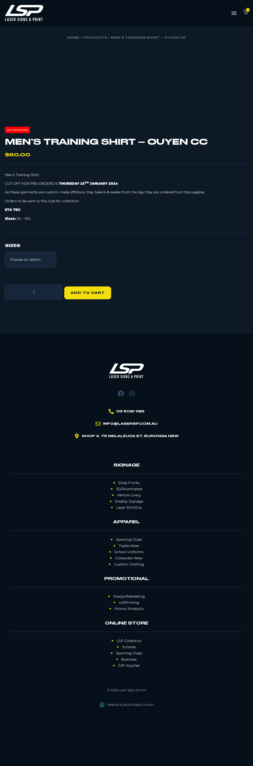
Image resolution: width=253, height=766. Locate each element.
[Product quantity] (33, 341)
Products (95, 38)
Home (73, 38)
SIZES (12, 296)
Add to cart (89, 341)
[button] (234, 13)
